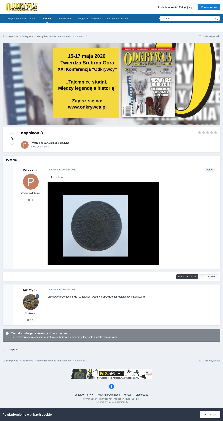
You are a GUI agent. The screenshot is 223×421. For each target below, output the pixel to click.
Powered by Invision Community (111, 402)
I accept (210, 414)
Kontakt (128, 394)
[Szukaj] (177, 18)
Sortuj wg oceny (187, 277)
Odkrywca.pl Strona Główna (21, 18)
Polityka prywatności (108, 394)
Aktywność (64, 18)
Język (79, 394)
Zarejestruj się (209, 7)
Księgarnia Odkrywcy (89, 18)
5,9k (31, 320)
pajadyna (63, 142)
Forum (47, 20)
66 (31, 199)
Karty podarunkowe (118, 18)
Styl (90, 394)
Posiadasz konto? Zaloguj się (176, 7)
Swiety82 (30, 290)
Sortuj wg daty (208, 277)
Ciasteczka (142, 394)
